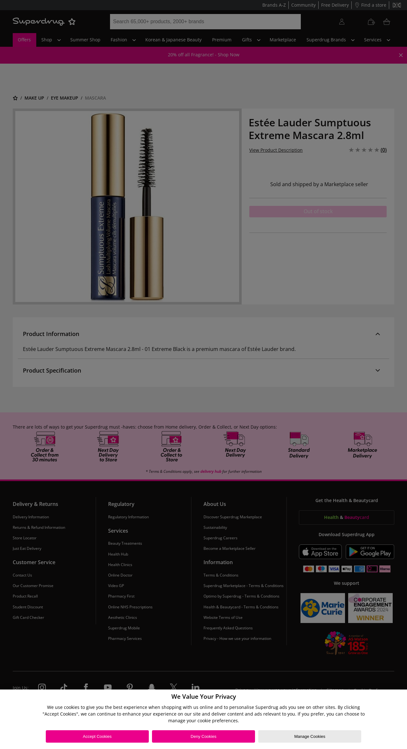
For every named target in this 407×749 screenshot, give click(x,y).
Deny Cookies (204, 736)
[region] (203, 719)
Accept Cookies (97, 736)
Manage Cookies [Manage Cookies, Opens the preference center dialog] (309, 736)
